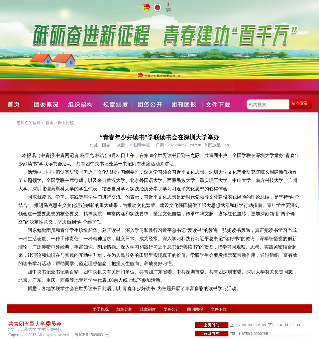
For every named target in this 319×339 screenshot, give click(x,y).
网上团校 (66, 122)
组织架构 (124, 309)
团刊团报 (195, 309)
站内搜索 (299, 103)
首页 (49, 122)
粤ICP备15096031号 (92, 334)
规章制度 (148, 309)
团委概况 (101, 309)
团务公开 (171, 309)
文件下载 (219, 309)
